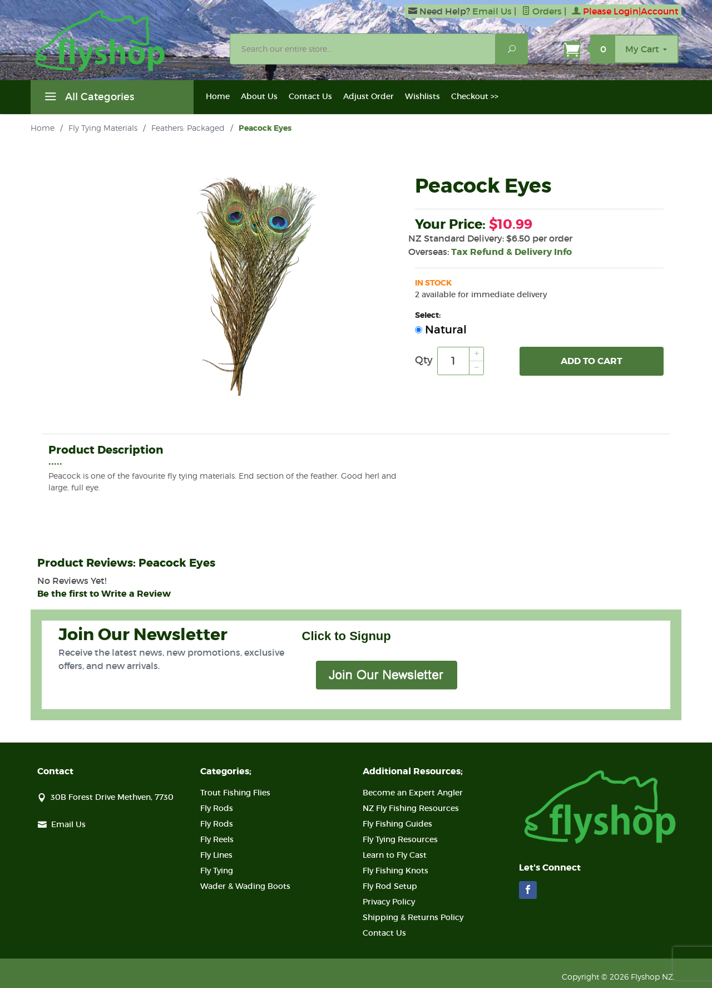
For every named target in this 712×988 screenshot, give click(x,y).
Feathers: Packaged (188, 127)
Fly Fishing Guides (397, 824)
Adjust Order (368, 96)
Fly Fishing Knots (395, 871)
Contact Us (310, 96)
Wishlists (422, 96)
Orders (542, 11)
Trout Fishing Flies (235, 793)
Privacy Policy (389, 902)
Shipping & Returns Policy (413, 917)
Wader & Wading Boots (245, 886)
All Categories (88, 98)
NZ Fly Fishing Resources (411, 808)
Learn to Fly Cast (395, 855)
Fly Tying (216, 871)
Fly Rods (216, 808)
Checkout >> (474, 96)
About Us (259, 96)
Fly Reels (217, 839)
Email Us (492, 11)
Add (591, 361)
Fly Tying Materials (102, 127)
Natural (441, 329)
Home (218, 96)
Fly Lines (216, 855)
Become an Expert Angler (413, 793)
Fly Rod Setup (390, 886)
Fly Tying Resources (400, 839)
